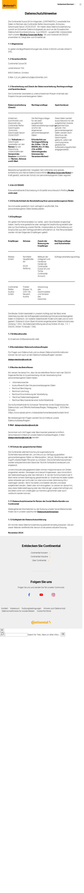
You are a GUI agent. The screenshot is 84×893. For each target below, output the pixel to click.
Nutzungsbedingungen (31, 609)
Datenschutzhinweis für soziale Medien (18, 611)
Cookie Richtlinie (44, 611)
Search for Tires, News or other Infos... (44, 635)
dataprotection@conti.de (20, 360)
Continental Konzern (39, 553)
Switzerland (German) (66, 4)
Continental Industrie (39, 557)
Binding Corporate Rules (31, 35)
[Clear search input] (63, 634)
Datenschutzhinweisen (47, 512)
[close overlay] (2, 630)
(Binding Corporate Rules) (59, 173)
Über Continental (39, 561)
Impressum (15, 609)
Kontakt (4, 609)
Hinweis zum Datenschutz (54, 609)
